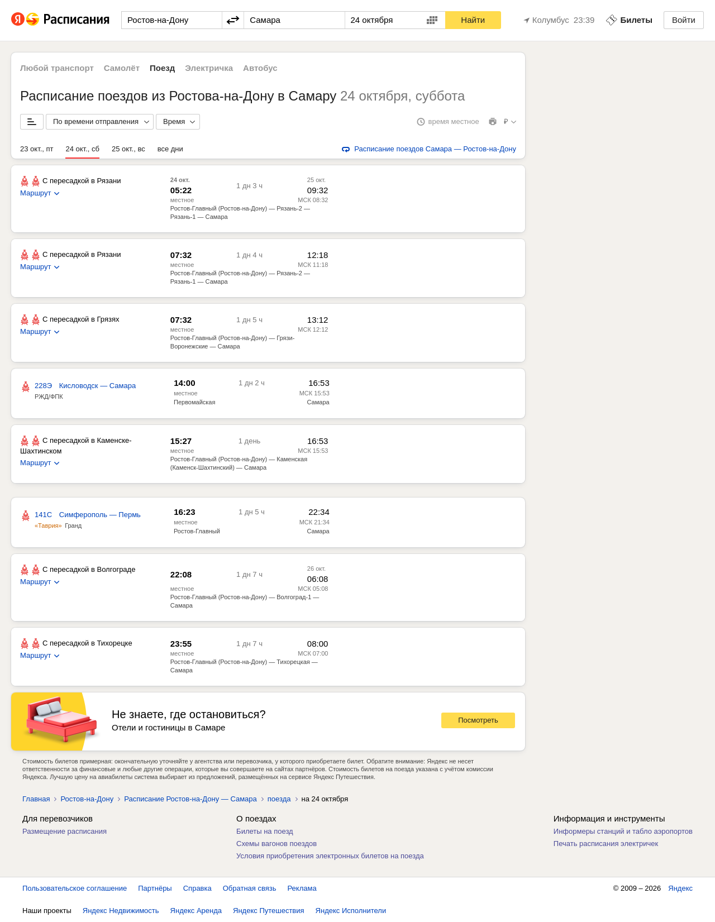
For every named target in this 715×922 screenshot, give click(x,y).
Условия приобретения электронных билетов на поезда (330, 856)
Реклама (302, 888)
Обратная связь (250, 888)
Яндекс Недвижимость (121, 910)
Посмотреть (478, 720)
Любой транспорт (57, 68)
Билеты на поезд (264, 831)
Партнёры (154, 888)
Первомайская (194, 402)
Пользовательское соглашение (74, 888)
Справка (197, 888)
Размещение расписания (64, 831)
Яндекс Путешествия (268, 910)
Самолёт (122, 68)
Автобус (260, 68)
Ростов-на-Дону (86, 799)
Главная (36, 799)
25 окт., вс (128, 149)
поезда (279, 799)
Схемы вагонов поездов (276, 843)
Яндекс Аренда (196, 910)
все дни (170, 149)
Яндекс (680, 888)
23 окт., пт (36, 149)
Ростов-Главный (197, 531)
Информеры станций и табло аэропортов (623, 831)
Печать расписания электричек (606, 843)
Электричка (209, 68)
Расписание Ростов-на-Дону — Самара (190, 799)
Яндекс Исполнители (351, 910)
